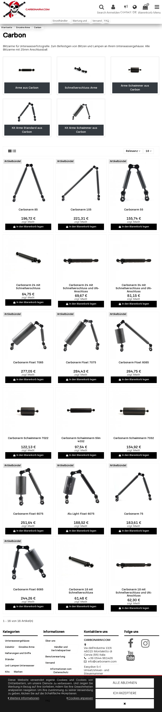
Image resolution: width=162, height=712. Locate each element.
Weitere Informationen (23, 698)
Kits (7, 672)
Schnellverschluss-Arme (81, 88)
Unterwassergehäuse (17, 641)
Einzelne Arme (27, 647)
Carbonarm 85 (28, 209)
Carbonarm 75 (133, 514)
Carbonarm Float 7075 (81, 362)
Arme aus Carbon (26, 88)
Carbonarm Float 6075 (28, 514)
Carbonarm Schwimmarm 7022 (28, 438)
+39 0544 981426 (100, 658)
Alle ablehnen (125, 683)
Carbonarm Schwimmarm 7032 (133, 438)
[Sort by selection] (133, 151)
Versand (50, 663)
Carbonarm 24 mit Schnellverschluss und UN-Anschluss (81, 288)
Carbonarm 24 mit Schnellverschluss (28, 287)
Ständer (9, 659)
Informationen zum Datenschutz (61, 671)
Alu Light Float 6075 (81, 514)
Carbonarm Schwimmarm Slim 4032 (80, 440)
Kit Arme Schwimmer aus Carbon (81, 130)
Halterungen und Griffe (18, 653)
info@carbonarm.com (102, 661)
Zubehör (9, 647)
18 (148, 151)
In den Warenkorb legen (28, 227)
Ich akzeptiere (124, 693)
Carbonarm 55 (133, 209)
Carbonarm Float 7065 (28, 362)
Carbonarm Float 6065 (28, 589)
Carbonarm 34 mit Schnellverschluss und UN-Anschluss (134, 288)
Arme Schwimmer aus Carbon (135, 87)
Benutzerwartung (55, 657)
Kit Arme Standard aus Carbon (27, 130)
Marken (18, 672)
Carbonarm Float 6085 (134, 362)
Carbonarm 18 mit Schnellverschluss (81, 591)
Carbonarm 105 (81, 209)
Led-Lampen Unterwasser (19, 665)
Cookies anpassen (80, 698)
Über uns (50, 641)
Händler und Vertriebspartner (61, 649)
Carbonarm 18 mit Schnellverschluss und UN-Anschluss (134, 592)
